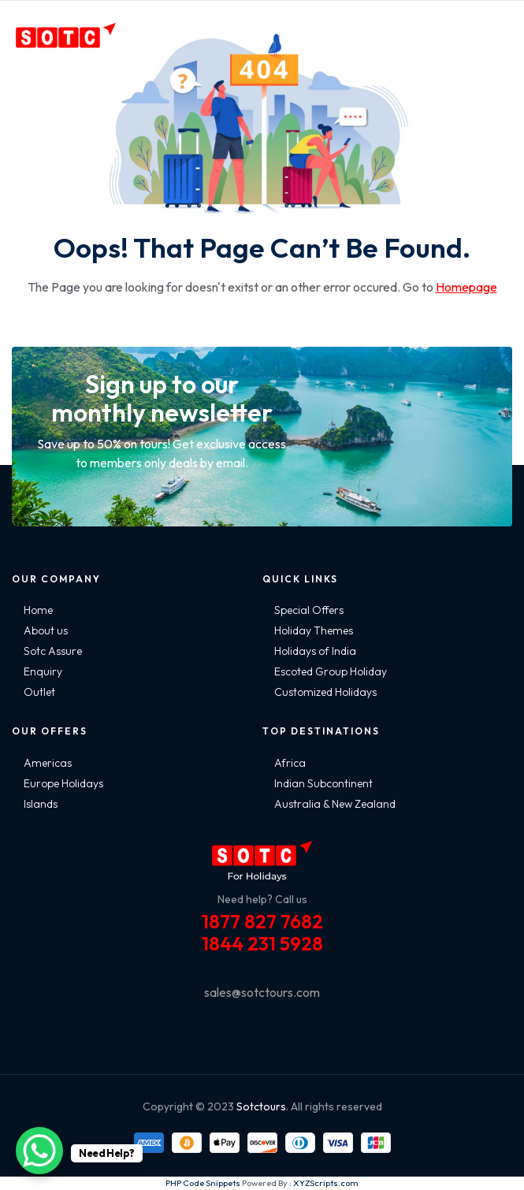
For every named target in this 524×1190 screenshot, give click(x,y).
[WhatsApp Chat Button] (39, 1150)
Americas (48, 763)
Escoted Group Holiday (330, 671)
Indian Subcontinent (323, 783)
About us (46, 630)
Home (38, 610)
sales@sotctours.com (262, 992)
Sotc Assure (53, 651)
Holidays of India (315, 651)
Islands (41, 804)
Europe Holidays (63, 783)
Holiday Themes (313, 630)
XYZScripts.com (326, 1182)
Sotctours (261, 1106)
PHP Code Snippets (202, 1182)
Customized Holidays (325, 692)
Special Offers (309, 610)
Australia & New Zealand (335, 804)
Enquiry (43, 671)
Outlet (39, 692)
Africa (290, 763)
